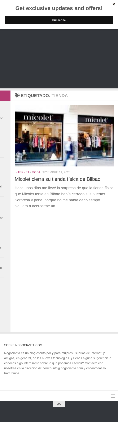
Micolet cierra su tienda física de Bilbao (57, 179)
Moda (36, 172)
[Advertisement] (59, 59)
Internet (22, 172)
